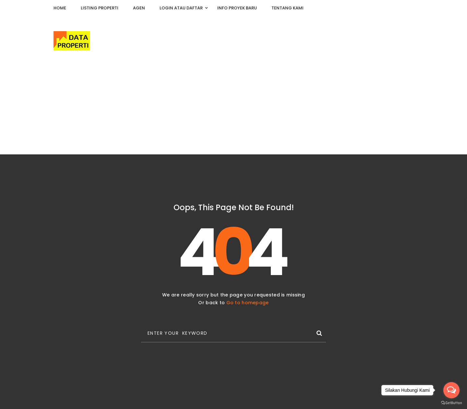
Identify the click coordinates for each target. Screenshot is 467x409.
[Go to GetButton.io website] (451, 402)
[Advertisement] (233, 105)
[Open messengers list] (451, 390)
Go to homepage (247, 302)
